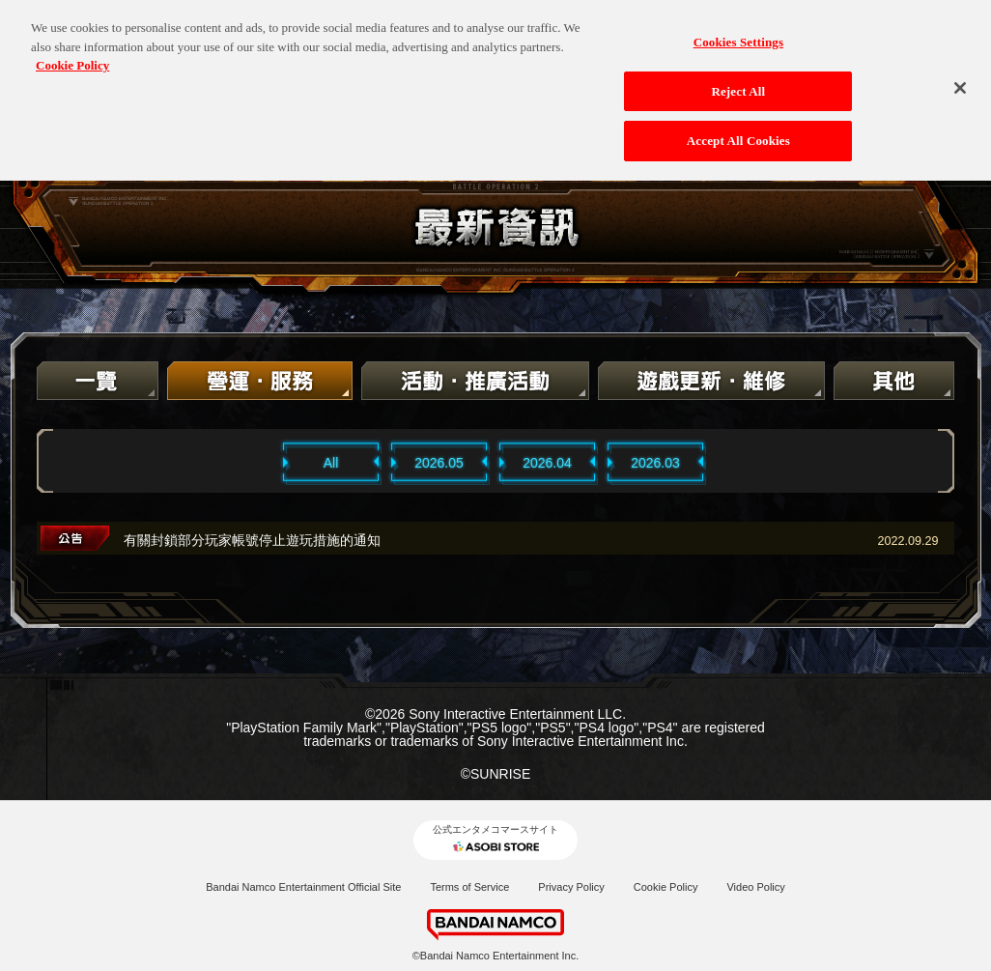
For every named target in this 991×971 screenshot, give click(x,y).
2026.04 (547, 463)
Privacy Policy (571, 887)
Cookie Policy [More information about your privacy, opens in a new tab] (72, 56)
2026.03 (655, 463)
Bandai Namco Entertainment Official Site (303, 887)
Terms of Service (469, 887)
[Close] (960, 79)
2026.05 (439, 463)
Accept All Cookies (738, 132)
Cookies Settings (738, 33)
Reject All (738, 81)
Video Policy (755, 887)
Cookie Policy (666, 887)
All (331, 463)
